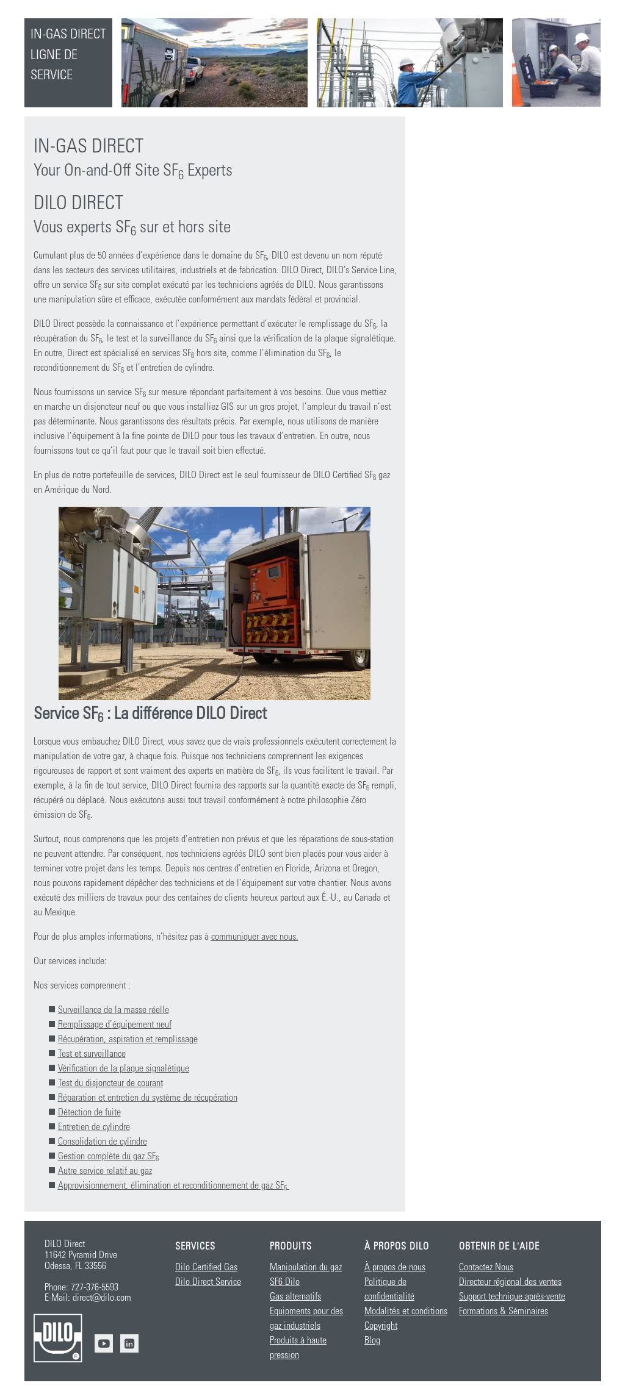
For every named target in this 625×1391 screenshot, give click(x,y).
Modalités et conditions (405, 1311)
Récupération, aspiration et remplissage (128, 1039)
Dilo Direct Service (208, 1282)
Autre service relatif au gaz (105, 1171)
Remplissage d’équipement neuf (115, 1024)
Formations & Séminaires (503, 1311)
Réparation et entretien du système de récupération (147, 1098)
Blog (372, 1340)
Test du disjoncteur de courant (110, 1083)
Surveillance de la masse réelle (113, 1010)
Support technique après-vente (512, 1296)
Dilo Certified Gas (206, 1267)
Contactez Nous (486, 1267)
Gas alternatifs (295, 1296)
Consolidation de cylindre (102, 1141)
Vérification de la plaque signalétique (123, 1068)
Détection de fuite (89, 1112)
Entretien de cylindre (94, 1127)
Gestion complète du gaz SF (108, 1156)
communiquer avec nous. (254, 937)
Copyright (380, 1326)
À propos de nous (394, 1267)
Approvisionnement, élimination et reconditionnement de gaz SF (173, 1185)
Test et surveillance (92, 1054)
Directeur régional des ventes (510, 1282)
